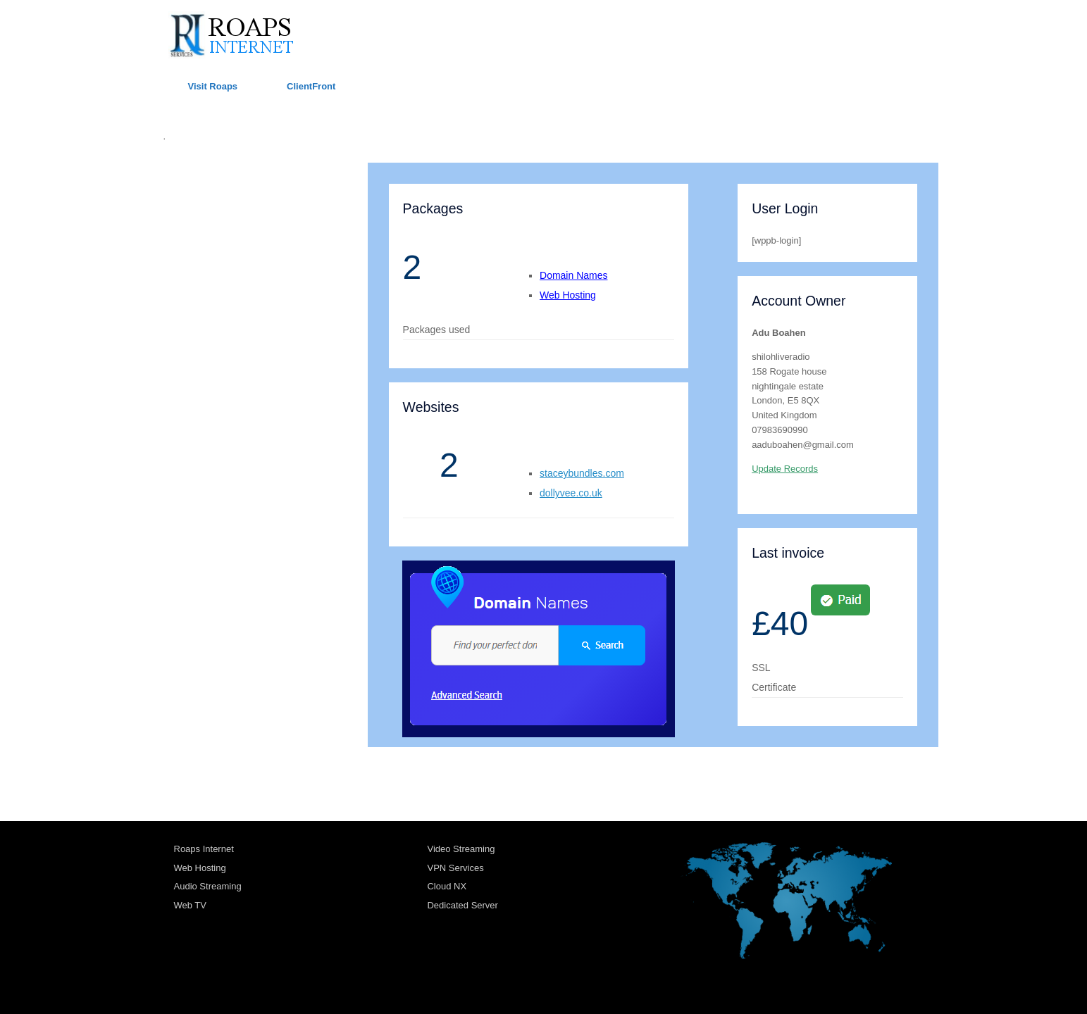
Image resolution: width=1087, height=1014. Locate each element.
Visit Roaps (213, 86)
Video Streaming (461, 849)
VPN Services (455, 868)
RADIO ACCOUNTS (211, 273)
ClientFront (311, 86)
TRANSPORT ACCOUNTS (227, 242)
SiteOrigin (534, 986)
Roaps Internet (204, 849)
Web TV (190, 905)
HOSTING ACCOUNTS (218, 210)
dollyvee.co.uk (571, 493)
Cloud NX (446, 886)
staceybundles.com (582, 473)
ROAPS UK (191, 179)
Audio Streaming (208, 886)
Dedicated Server (462, 905)
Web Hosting (568, 295)
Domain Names (573, 275)
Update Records (785, 468)
